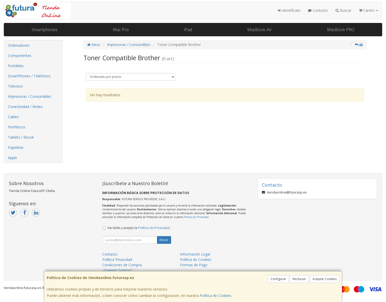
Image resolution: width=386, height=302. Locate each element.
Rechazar (299, 279)
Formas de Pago (194, 264)
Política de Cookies (215, 295)
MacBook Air (259, 29)
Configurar (278, 279)
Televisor (15, 86)
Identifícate (289, 10)
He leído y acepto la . (139, 228)
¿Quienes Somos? (117, 270)
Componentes (19, 55)
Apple (12, 157)
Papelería (15, 147)
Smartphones (45, 29)
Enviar (164, 240)
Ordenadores (19, 45)
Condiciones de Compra (122, 264)
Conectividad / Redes (25, 106)
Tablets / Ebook (21, 137)
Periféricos (16, 127)
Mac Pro (121, 29)
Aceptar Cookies (325, 279)
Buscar (343, 10)
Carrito (368, 10)
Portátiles (16, 65)
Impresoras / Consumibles (29, 96)
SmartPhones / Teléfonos (29, 76)
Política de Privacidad (196, 217)
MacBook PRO (340, 29)
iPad (188, 29)
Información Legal (195, 254)
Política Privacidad (117, 259)
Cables (13, 116)
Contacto (318, 10)
